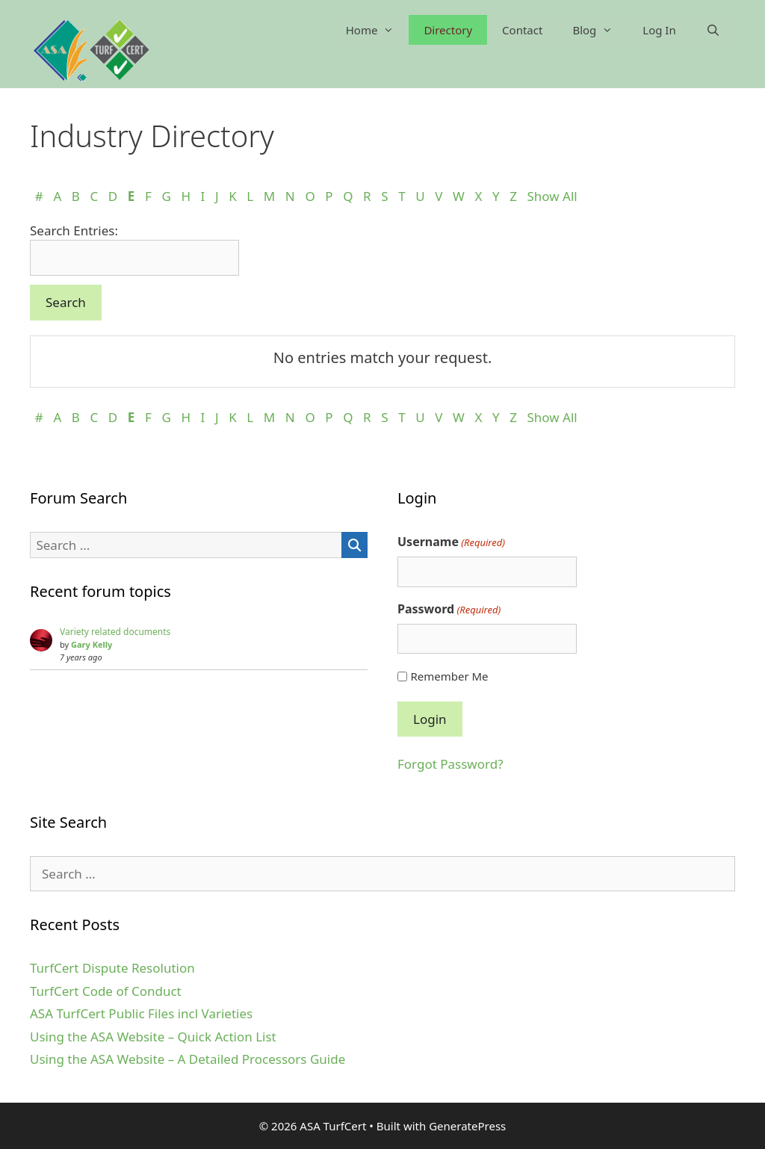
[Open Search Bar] (713, 30)
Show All (552, 196)
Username (451, 542)
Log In (658, 29)
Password (449, 609)
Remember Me (449, 676)
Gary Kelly (91, 644)
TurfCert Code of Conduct (106, 991)
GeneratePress (467, 1125)
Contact (522, 29)
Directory (448, 29)
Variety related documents (115, 631)
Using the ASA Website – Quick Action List (153, 1036)
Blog (600, 30)
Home (377, 30)
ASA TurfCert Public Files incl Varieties (141, 1013)
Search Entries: (74, 230)
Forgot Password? (450, 763)
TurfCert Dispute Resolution (112, 967)
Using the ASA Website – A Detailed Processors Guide (187, 1059)
